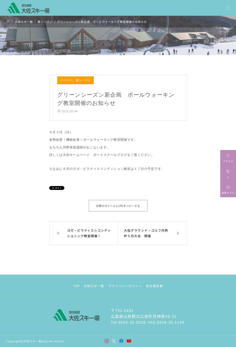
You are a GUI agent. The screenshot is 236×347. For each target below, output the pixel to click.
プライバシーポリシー (125, 285)
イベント (66, 80)
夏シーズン (83, 80)
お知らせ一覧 (94, 285)
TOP (76, 285)
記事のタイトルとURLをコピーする (118, 206)
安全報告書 (154, 285)
